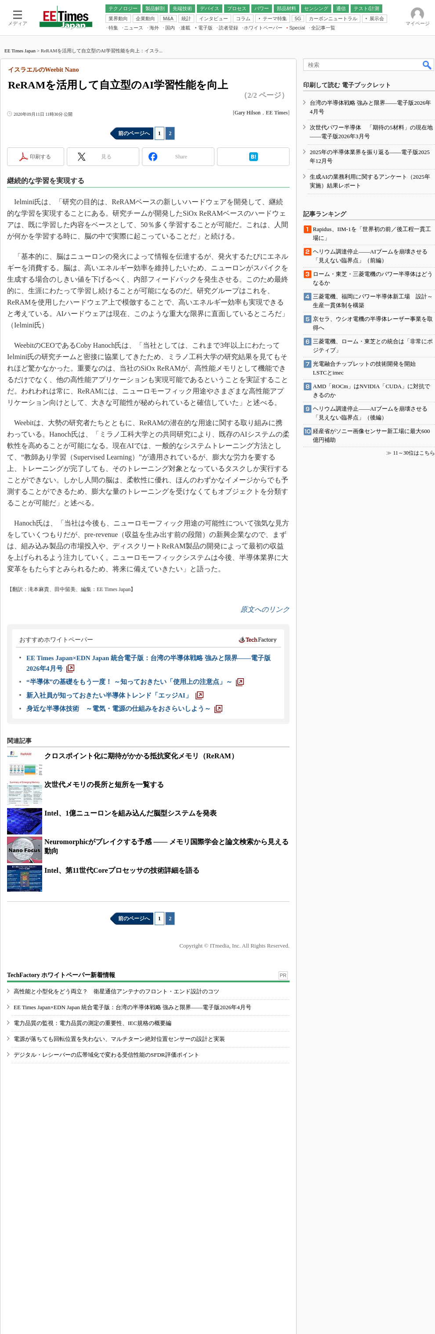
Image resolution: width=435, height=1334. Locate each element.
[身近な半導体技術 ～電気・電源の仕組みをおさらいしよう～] (124, 708)
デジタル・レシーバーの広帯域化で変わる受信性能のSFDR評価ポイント (106, 1054)
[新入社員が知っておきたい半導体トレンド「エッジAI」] (114, 695)
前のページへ (134, 133)
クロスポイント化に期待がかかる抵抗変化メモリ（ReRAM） (141, 756)
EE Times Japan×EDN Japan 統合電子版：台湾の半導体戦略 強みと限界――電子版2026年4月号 (132, 1007)
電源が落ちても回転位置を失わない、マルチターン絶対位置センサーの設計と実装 (119, 1039)
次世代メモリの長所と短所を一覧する (104, 784)
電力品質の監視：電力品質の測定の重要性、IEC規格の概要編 (92, 1023)
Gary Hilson (248, 113)
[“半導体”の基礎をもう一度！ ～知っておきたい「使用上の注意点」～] (135, 681)
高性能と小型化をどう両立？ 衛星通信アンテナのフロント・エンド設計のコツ (116, 991)
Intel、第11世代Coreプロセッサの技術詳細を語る (121, 870)
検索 (427, 65)
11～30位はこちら (414, 453)
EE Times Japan (20, 50)
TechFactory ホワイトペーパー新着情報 (61, 975)
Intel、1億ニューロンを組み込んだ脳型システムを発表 (130, 813)
